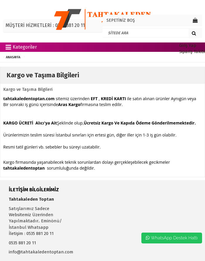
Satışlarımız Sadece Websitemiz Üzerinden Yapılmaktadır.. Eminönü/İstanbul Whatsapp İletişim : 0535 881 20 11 (35, 221)
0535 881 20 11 (22, 242)
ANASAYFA (13, 57)
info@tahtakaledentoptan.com (41, 252)
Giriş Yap (187, 45)
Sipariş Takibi (192, 51)
